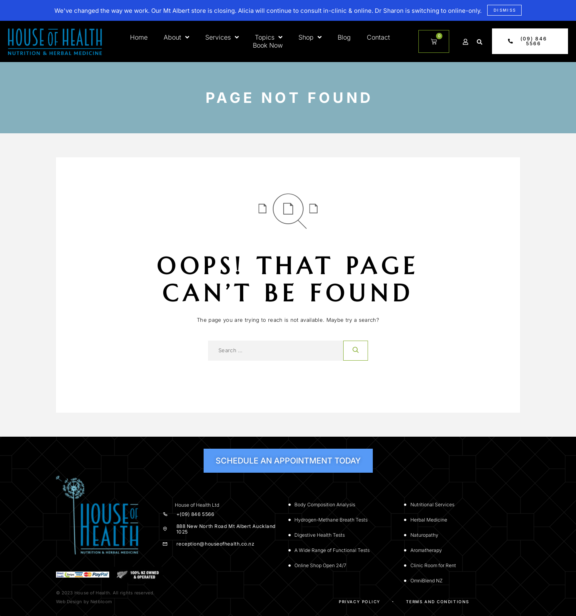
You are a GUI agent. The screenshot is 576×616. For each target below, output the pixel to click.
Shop (310, 37)
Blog (344, 37)
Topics (268, 37)
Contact (378, 37)
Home (139, 37)
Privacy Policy (359, 601)
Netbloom (101, 601)
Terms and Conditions (437, 601)
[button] (479, 42)
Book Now (268, 45)
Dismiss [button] (505, 10)
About (176, 37)
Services (222, 37)
